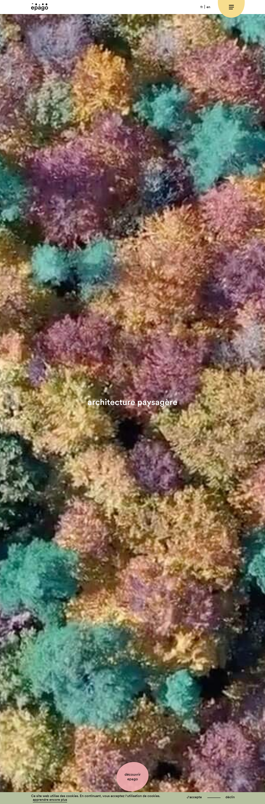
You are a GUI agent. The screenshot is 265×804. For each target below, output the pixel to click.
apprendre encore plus (50, 799)
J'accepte (194, 797)
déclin (230, 797)
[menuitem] (202, 7)
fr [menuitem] (201, 7)
